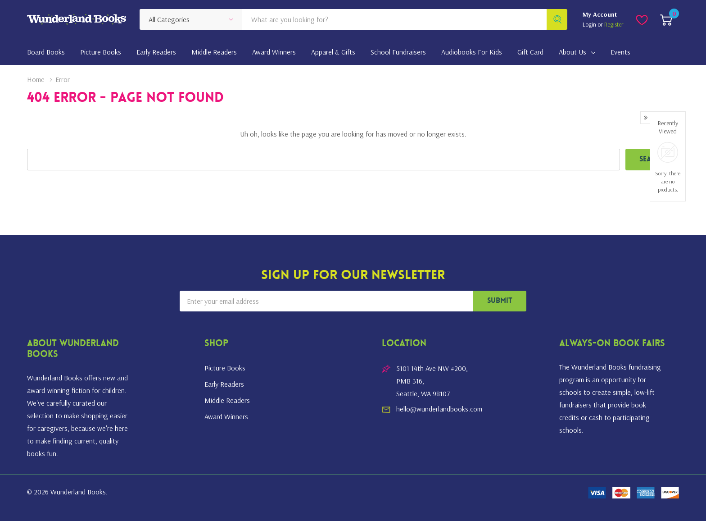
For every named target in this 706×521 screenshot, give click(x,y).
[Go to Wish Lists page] (642, 19)
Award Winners (226, 416)
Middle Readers (227, 400)
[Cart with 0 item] (666, 19)
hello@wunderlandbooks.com (439, 408)
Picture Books (224, 367)
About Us (572, 51)
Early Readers (224, 383)
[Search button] (557, 19)
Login (590, 24)
